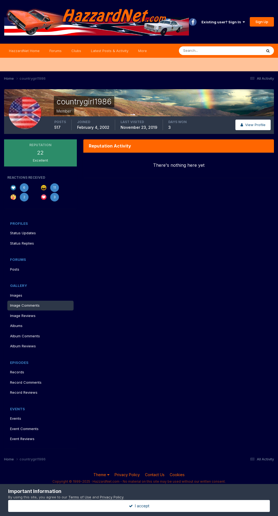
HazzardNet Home (24, 51)
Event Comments (24, 429)
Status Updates (23, 233)
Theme (101, 474)
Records (17, 372)
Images (16, 295)
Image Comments (25, 305)
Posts (14, 269)
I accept (139, 506)
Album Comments (25, 336)
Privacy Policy (127, 474)
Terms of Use (79, 497)
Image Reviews (23, 315)
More (142, 51)
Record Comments (26, 382)
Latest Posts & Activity (109, 51)
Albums (16, 325)
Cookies (177, 474)
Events (15, 418)
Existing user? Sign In (223, 22)
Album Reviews (23, 346)
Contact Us (155, 474)
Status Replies (22, 243)
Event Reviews (22, 439)
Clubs (76, 51)
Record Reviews (23, 392)
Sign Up (261, 22)
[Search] (203, 50)
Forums (55, 51)
